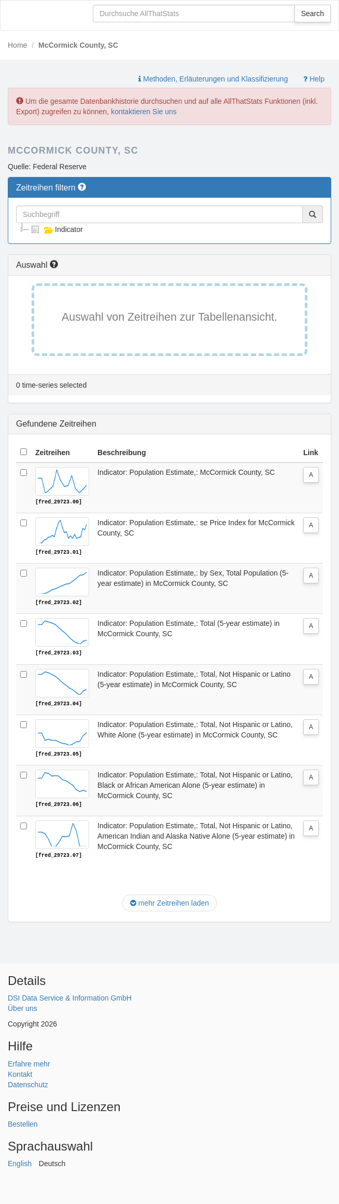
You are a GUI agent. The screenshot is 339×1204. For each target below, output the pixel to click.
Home (17, 45)
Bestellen (23, 1123)
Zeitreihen (52, 452)
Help (313, 79)
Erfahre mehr (29, 1062)
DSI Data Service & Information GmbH (70, 997)
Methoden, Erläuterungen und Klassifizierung (213, 79)
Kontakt (20, 1073)
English (20, 1162)
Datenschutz (28, 1083)
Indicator (56, 229)
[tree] (169, 229)
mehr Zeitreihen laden (169, 902)
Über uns (22, 1007)
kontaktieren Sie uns (144, 111)
